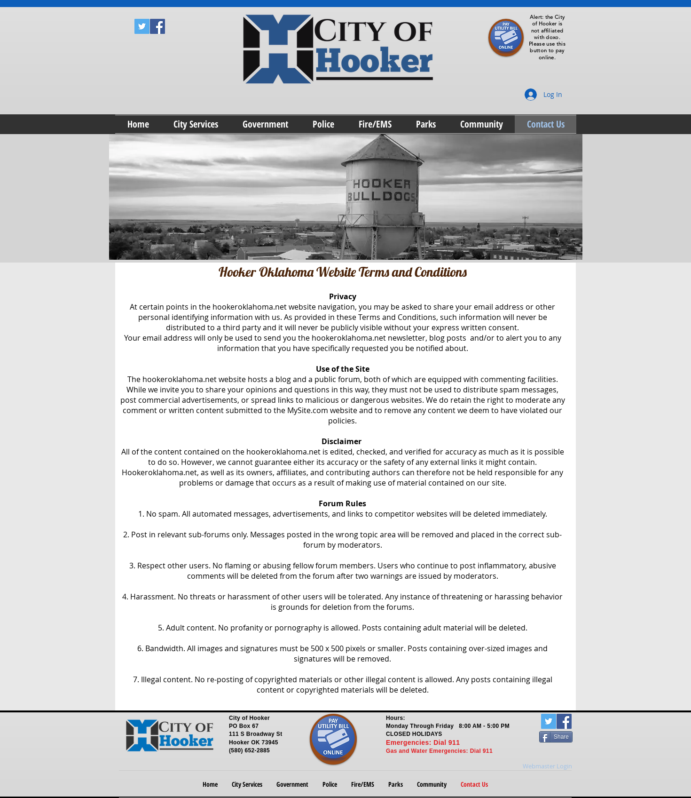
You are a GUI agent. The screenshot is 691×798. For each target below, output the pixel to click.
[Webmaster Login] (547, 766)
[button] (195, 124)
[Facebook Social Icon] (157, 26)
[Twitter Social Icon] (141, 26)
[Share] (556, 736)
